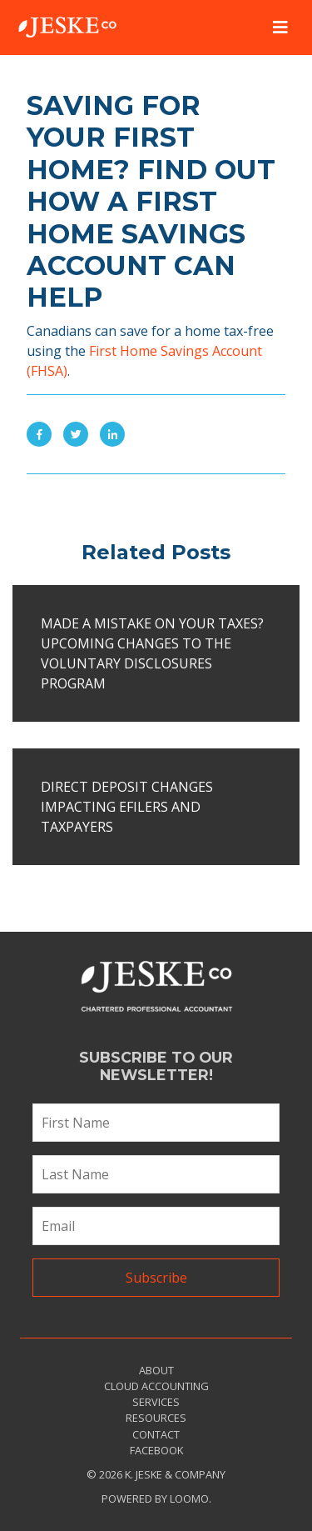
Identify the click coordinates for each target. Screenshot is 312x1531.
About (156, 1370)
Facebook (156, 1450)
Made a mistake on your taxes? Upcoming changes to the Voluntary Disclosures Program (152, 653)
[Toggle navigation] (280, 27)
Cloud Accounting (156, 1385)
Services (156, 1401)
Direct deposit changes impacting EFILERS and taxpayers (127, 807)
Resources (156, 1417)
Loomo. (190, 1498)
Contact (156, 1434)
